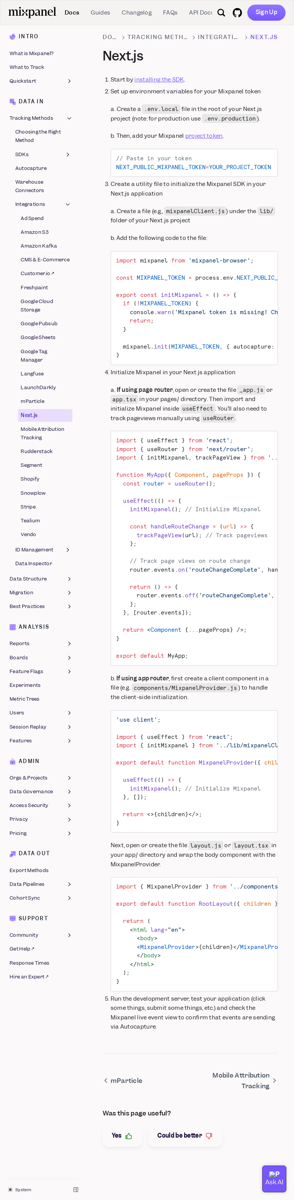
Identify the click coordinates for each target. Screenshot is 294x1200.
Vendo (28, 534)
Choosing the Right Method (38, 136)
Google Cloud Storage (37, 305)
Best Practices (41, 606)
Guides (100, 12)
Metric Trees (25, 699)
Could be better (185, 1136)
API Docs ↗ (203, 12)
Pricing (41, 833)
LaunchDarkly (38, 387)
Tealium (30, 520)
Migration (41, 592)
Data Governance (41, 791)
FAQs (170, 12)
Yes (122, 1136)
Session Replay (41, 727)
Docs (72, 12)
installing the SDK (159, 79)
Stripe (28, 507)
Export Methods (29, 870)
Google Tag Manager (34, 355)
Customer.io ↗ (37, 273)
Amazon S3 (35, 232)
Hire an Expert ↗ (29, 976)
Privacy (41, 819)
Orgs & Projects (41, 777)
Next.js (29, 415)
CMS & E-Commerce (45, 259)
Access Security (41, 805)
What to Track (27, 67)
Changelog (137, 12)
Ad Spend (32, 218)
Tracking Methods (41, 118)
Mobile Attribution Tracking (42, 433)
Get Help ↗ (22, 949)
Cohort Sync (41, 898)
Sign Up (266, 12)
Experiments (25, 685)
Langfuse (32, 373)
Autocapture (31, 168)
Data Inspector (33, 563)
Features (41, 740)
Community (41, 935)
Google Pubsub (39, 323)
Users (41, 712)
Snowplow (33, 493)
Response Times (29, 963)
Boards (41, 657)
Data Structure (41, 579)
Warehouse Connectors (29, 186)
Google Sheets (38, 337)
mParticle (32, 401)
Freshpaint (34, 287)
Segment (31, 465)
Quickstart (41, 81)
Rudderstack (36, 451)
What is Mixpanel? (32, 53)
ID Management (43, 549)
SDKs (43, 154)
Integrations (43, 204)
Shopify (30, 479)
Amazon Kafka (39, 246)
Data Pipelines (41, 884)
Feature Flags (41, 671)
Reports (41, 643)
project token (204, 136)
